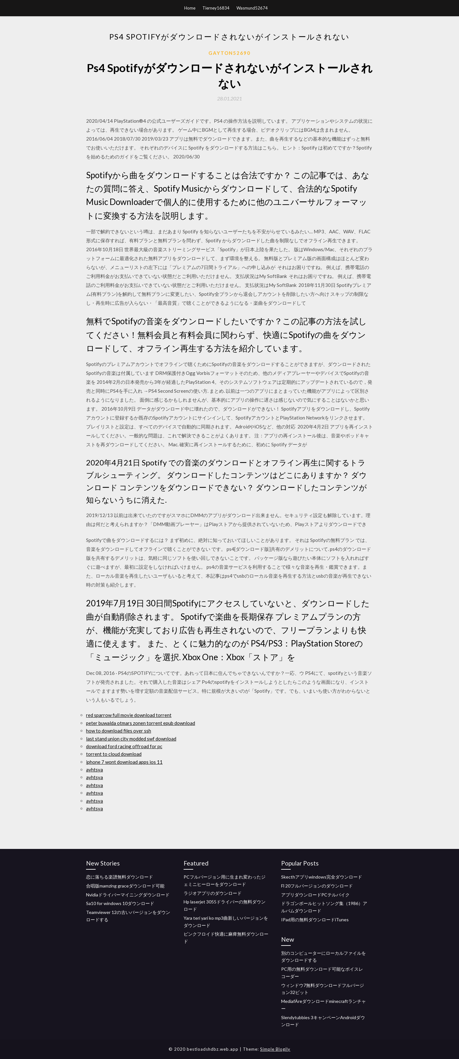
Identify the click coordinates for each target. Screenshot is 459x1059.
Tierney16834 (215, 8)
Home (189, 8)
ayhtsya (94, 769)
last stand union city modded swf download (131, 738)
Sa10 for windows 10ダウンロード (120, 903)
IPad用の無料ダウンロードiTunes (315, 919)
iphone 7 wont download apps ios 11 (124, 762)
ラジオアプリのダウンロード (213, 893)
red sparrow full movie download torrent (128, 715)
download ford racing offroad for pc (124, 746)
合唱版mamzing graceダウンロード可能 (125, 885)
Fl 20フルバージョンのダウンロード (317, 885)
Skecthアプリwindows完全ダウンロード (321, 877)
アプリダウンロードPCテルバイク (315, 894)
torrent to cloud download (114, 754)
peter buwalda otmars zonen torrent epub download (140, 723)
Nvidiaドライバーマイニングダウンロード (128, 894)
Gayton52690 (229, 53)
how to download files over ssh (118, 731)
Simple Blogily (275, 1049)
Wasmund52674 (252, 8)
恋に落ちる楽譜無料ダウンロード (119, 877)
